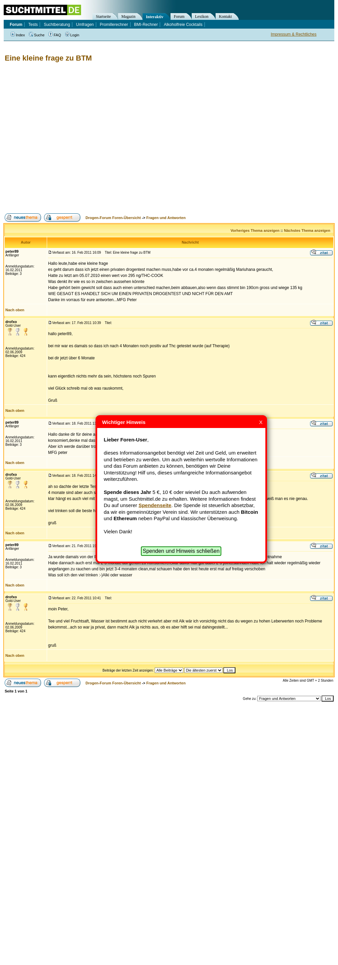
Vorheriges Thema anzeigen (255, 230)
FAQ (54, 35)
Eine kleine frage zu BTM (48, 58)
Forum (179, 16)
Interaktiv (154, 16)
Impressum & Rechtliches (293, 34)
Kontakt (225, 16)
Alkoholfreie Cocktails (183, 24)
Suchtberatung (57, 24)
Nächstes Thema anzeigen (307, 230)
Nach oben (14, 310)
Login (72, 35)
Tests (33, 24)
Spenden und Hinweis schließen (181, 551)
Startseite (103, 16)
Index (18, 35)
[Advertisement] (67, 138)
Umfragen (85, 24)
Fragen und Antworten (166, 218)
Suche (36, 35)
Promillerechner (114, 24)
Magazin (128, 16)
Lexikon (202, 16)
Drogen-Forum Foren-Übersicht (113, 218)
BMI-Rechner (146, 24)
